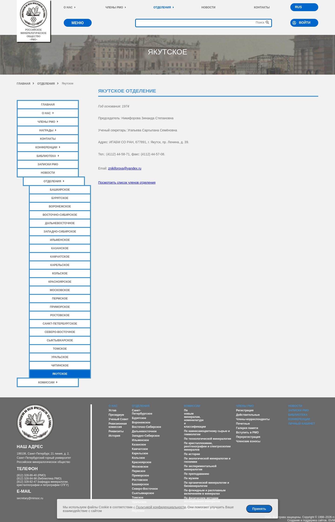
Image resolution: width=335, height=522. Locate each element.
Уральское (59, 357)
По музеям (191, 478)
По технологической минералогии (207, 438)
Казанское (59, 248)
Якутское (59, 374)
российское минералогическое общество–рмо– (33, 33)
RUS (298, 7)
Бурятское (59, 198)
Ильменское (60, 240)
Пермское (60, 298)
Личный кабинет (301, 423)
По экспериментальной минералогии (200, 468)
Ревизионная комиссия (118, 425)
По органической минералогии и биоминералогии (206, 484)
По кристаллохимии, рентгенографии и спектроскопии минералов (207, 446)
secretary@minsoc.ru (30, 498)
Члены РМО (115, 7)
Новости (208, 7)
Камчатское (60, 256)
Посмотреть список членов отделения (127, 182)
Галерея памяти (247, 428)
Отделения (163, 7)
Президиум (116, 414)
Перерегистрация (248, 437)
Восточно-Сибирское (60, 214)
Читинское (60, 365)
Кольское (59, 273)
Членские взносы (248, 441)
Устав (112, 410)
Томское (60, 348)
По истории (192, 454)
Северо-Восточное (60, 332)
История (114, 435)
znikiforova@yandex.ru (124, 168)
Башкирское (60, 189)
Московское (60, 290)
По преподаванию (196, 473)
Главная (25, 83)
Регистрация (245, 410)
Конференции (47, 147)
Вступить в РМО (247, 432)
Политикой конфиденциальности (161, 507)
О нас (70, 7)
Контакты (262, 7)
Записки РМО (47, 164)
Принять (259, 509)
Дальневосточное (60, 223)
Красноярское (59, 281)
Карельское (59, 265)
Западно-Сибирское (60, 231)
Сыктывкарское (60, 340)
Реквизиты (116, 431)
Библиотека (48, 156)
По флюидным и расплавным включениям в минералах (205, 492)
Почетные (243, 423)
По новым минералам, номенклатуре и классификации (195, 418)
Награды (48, 130)
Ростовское (60, 315)
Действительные (248, 414)
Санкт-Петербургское (60, 323)
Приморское (60, 307)
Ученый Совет (118, 419)
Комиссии (47, 382)
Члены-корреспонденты (253, 419)
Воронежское (60, 206)
